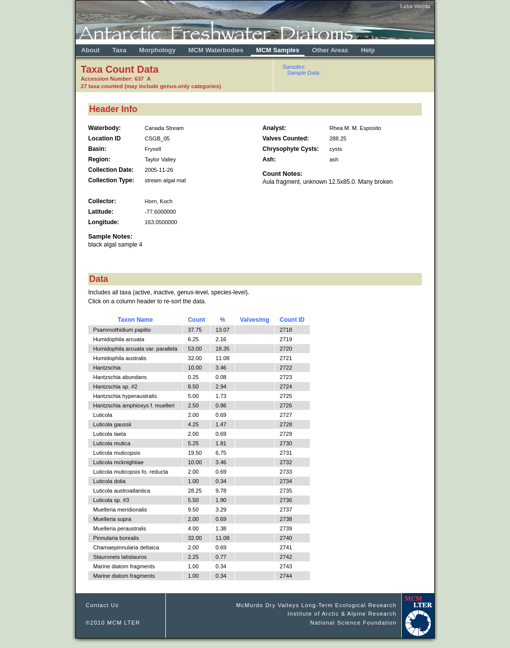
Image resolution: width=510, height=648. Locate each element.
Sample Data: (304, 73)
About (90, 50)
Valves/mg (254, 319)
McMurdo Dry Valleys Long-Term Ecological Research (316, 605)
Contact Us (102, 605)
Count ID (292, 319)
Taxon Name (135, 319)
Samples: (294, 67)
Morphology (157, 50)
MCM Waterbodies (216, 50)
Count (196, 319)
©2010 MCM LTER (113, 623)
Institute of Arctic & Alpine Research (341, 614)
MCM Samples (277, 50)
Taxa (120, 50)
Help (368, 50)
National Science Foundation (353, 623)
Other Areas (331, 50)
